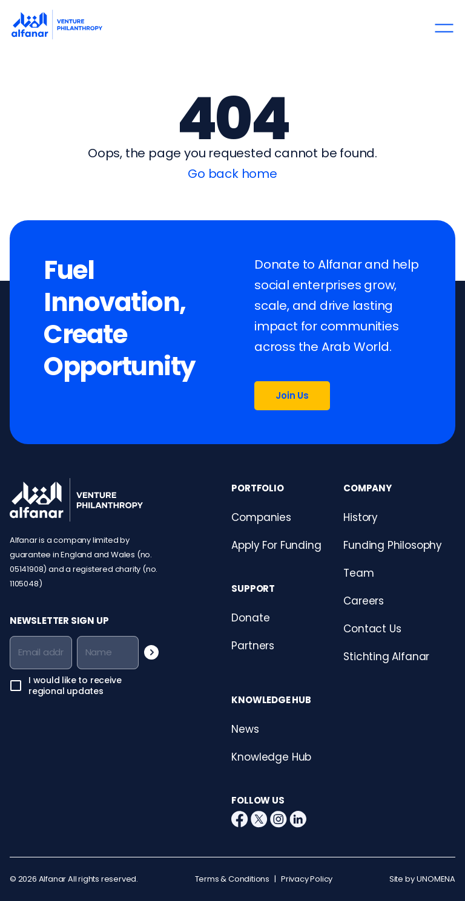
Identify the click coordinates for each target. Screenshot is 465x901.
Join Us (292, 395)
